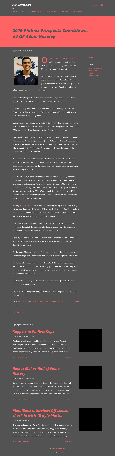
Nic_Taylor (61, 452)
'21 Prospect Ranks (34, 11)
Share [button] (91, 58)
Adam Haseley (62, 58)
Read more (68, 357)
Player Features (50, 11)
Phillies (91, 73)
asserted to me (26, 205)
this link (23, 295)
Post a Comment (18, 312)
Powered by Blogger (57, 448)
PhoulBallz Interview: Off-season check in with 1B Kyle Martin (41, 413)
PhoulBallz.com (21, 4)
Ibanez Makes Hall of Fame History (36, 371)
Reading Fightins (93, 75)
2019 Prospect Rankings (96, 68)
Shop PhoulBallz (77, 11)
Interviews (63, 11)
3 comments (22, 357)
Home (14, 11)
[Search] (94, 5)
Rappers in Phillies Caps (33, 331)
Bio (22, 11)
